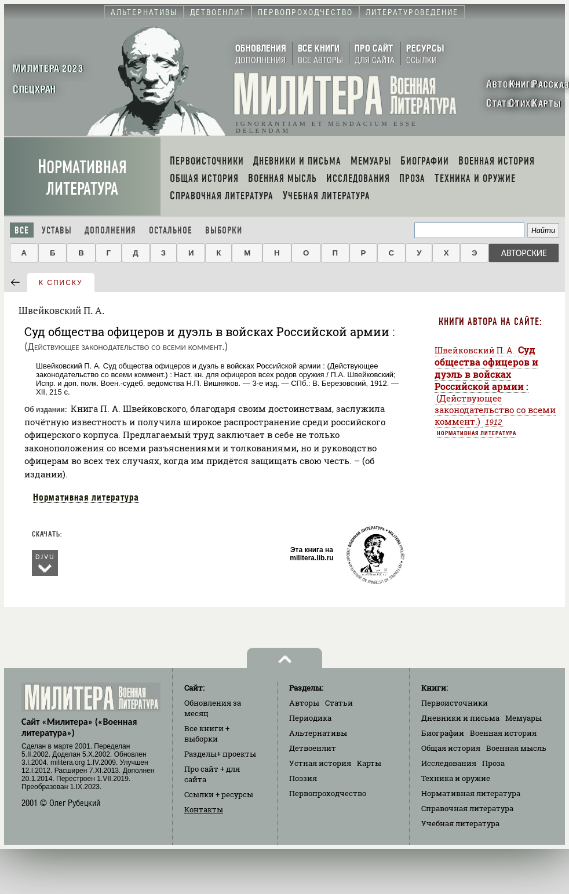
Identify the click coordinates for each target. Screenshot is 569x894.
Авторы (304, 703)
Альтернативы (318, 733)
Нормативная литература (82, 177)
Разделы (220, 754)
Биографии (442, 733)
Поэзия (303, 778)
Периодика (310, 718)
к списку (61, 283)
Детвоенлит (312, 748)
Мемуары (523, 718)
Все (21, 230)
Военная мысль (516, 748)
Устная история (320, 763)
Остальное (170, 230)
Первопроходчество (327, 793)
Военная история (503, 733)
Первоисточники (454, 703)
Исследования (448, 763)
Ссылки (218, 794)
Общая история (450, 748)
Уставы (57, 230)
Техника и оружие (455, 778)
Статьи (339, 703)
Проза (493, 763)
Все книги (206, 733)
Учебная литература (460, 823)
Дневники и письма (460, 718)
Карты (369, 763)
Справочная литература (467, 808)
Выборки (223, 230)
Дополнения (110, 230)
